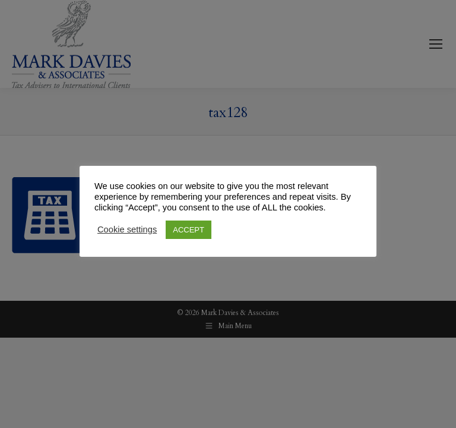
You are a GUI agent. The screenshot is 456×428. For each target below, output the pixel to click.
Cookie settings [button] (127, 229)
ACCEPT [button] (188, 229)
